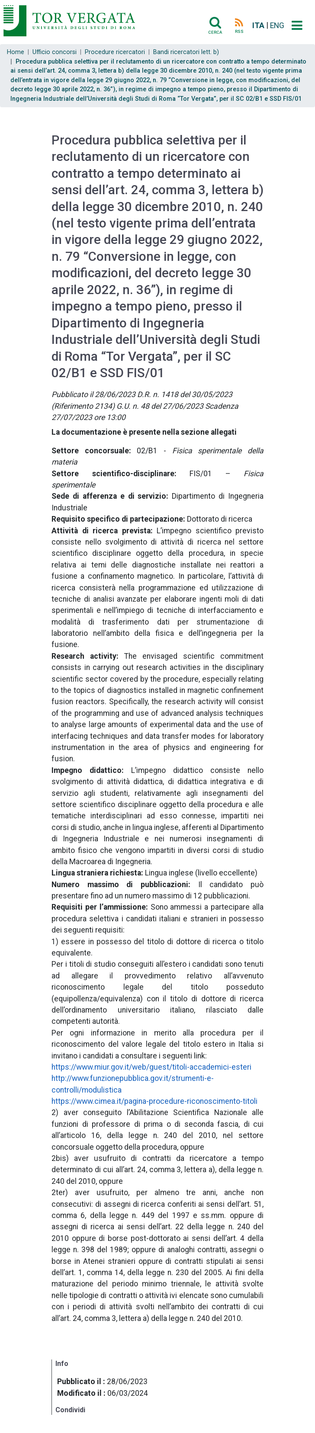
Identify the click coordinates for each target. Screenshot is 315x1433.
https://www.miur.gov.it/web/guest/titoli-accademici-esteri (151, 1067)
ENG (277, 25)
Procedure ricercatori (115, 52)
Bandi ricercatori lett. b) (186, 52)
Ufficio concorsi (54, 52)
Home (15, 52)
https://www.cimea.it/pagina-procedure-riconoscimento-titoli (154, 1101)
